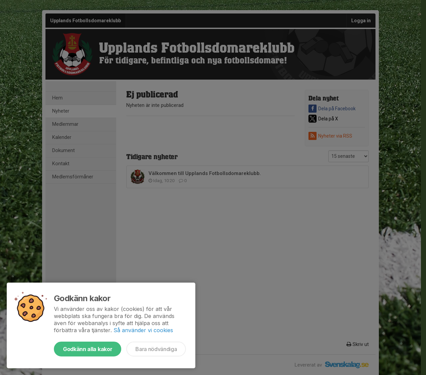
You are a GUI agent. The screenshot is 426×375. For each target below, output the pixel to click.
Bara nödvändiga (156, 349)
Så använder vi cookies (143, 330)
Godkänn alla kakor (87, 349)
